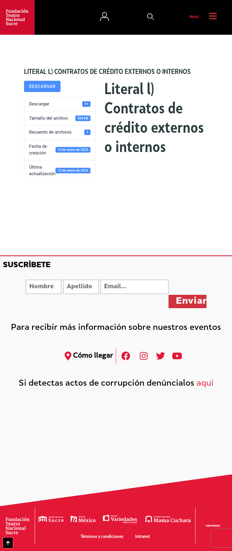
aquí (205, 384)
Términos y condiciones (102, 537)
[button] (151, 17)
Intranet (142, 537)
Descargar (42, 86)
